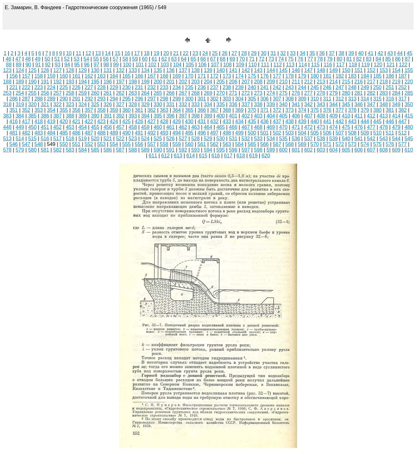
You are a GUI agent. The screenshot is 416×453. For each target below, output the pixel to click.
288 (38, 98)
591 (170, 150)
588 (132, 150)
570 (315, 144)
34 (302, 53)
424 (114, 121)
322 (57, 104)
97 (96, 64)
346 (358, 104)
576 (390, 144)
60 (145, 59)
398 (195, 115)
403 (258, 115)
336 (233, 104)
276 (296, 93)
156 (13, 76)
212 (308, 81)
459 (145, 127)
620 (266, 155)
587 (120, 150)
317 (402, 98)
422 (89, 121)
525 (158, 138)
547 (26, 144)
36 (322, 53)
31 (273, 53)
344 (333, 104)
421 (76, 121)
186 (390, 76)
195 (95, 81)
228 (101, 87)
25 (215, 53)
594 (208, 150)
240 (252, 87)
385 (32, 115)
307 (277, 98)
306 (264, 98)
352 (26, 110)
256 (45, 93)
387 (57, 115)
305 (252, 98)
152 (371, 70)
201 (170, 81)
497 (214, 133)
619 (253, 155)
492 (151, 133)
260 (95, 93)
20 (166, 53)
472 (308, 127)
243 (289, 87)
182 (340, 76)
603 (321, 150)
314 (365, 98)
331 (170, 104)
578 (7, 150)
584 (82, 150)
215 (346, 81)
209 (270, 81)
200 (158, 81)
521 (108, 138)
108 (227, 64)
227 (89, 87)
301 (202, 98)
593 (195, 150)
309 (302, 98)
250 (377, 87)
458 (132, 127)
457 (120, 127)
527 (183, 138)
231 (139, 87)
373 (289, 110)
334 (208, 104)
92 (48, 64)
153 (383, 70)
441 (327, 121)
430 (189, 121)
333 (195, 104)
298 (164, 98)
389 (82, 115)
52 (67, 59)
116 (328, 64)
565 (252, 144)
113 (290, 64)
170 (189, 76)
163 (101, 76)
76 (300, 59)
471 (296, 127)
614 (190, 155)
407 (308, 115)
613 (178, 155)
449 (19, 127)
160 (64, 76)
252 (402, 87)
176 (264, 76)
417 (26, 121)
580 (32, 150)
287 (26, 98)
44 (400, 53)
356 (76, 110)
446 (390, 121)
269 (208, 93)
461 (170, 127)
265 (158, 93)
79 (330, 59)
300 (189, 98)
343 (321, 104)
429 (176, 121)
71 (252, 59)
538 (321, 138)
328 (132, 104)
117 (340, 64)
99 (116, 64)
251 (390, 87)
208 (258, 81)
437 (277, 121)
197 (120, 81)
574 (365, 144)
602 (308, 150)
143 (258, 70)
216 (358, 81)
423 (101, 121)
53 (77, 59)
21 (176, 53)
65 (193, 59)
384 (19, 115)
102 (152, 64)
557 (151, 144)
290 (64, 98)
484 (51, 133)
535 (283, 138)
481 (13, 133)
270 (220, 93)
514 (19, 138)
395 (158, 115)
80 (339, 59)
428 (164, 121)
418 (38, 121)
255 (32, 93)
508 (352, 133)
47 (18, 59)
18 (147, 53)
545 (409, 138)
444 (365, 121)
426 (139, 121)
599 (270, 150)
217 (371, 81)
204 (208, 81)
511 (390, 133)
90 (28, 64)
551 (76, 144)
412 (371, 115)
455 (95, 127)
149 (333, 70)
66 (203, 59)
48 (28, 59)
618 (240, 155)
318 (7, 104)
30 (263, 53)
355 (64, 110)
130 (95, 70)
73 (271, 59)
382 (402, 110)
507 (340, 133)
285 (409, 93)
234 (176, 87)
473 (321, 127)
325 (95, 104)
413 (383, 115)
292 (89, 98)
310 (315, 98)
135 (158, 70)
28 (244, 53)
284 (396, 93)
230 (126, 87)
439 (302, 121)
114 (303, 64)
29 (254, 53)
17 (137, 53)
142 (245, 70)
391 (108, 115)
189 (19, 81)
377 (340, 110)
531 (233, 138)
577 (402, 144)
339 (270, 104)
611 (153, 155)
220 (409, 81)
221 (13, 87)
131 (108, 70)
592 (183, 150)
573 (352, 144)
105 (190, 64)
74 (281, 59)
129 (82, 70)
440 (315, 121)
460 (158, 127)
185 (377, 76)
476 (358, 127)
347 (371, 104)
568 (289, 144)
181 (327, 76)
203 (195, 81)
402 (245, 115)
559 (176, 144)
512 (402, 133)
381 (390, 110)
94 (67, 64)
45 (410, 53)
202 (183, 81)
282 (371, 93)
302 (214, 98)
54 (86, 59)
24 (205, 53)
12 (88, 53)
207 (245, 81)
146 (296, 70)
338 (258, 104)
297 (151, 98)
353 (38, 110)
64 (184, 59)
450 (32, 127)
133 (132, 70)
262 (120, 93)
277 (308, 93)
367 (214, 110)
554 (114, 144)
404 (270, 115)
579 (19, 150)
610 (409, 150)
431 (202, 121)
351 (13, 110)
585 (95, 150)
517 (57, 138)
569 (302, 144)
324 (82, 104)
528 (195, 138)
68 (222, 59)
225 (64, 87)
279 (333, 93)
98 (106, 64)
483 (38, 133)
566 (264, 144)
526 (170, 138)
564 (239, 144)
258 (70, 93)
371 (264, 110)
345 (346, 104)
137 (183, 70)
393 (132, 115)
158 (38, 76)
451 (45, 127)
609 (396, 150)
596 (233, 150)
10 (69, 53)
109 (240, 64)
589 (145, 150)
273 (258, 93)
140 (220, 70)
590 (158, 150)
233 (164, 87)
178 (289, 76)
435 (252, 121)
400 (220, 115)
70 (242, 59)
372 (277, 110)
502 (277, 133)
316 (390, 98)
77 (310, 59)
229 (114, 87)
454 (82, 127)
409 (333, 115)
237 (214, 87)
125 (32, 70)
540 (346, 138)
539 (333, 138)
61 (154, 59)
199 (145, 81)
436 (264, 121)
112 (277, 64)
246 (327, 87)
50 (47, 59)
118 (353, 64)
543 (383, 138)
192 (57, 81)
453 (70, 127)
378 (352, 110)
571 (327, 144)
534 (270, 138)
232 (151, 87)
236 (202, 87)
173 (227, 76)
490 (126, 133)
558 (164, 144)
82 (359, 59)
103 (164, 64)
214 (333, 81)
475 (346, 127)
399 (208, 115)
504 (302, 133)
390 (95, 115)
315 (377, 98)
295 (126, 98)
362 (151, 110)
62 (164, 59)
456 (108, 127)
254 (19, 93)
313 (352, 98)
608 (383, 150)
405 (283, 115)
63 (174, 59)
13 (98, 53)
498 (227, 133)
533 (258, 138)
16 (127, 53)
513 (7, 138)
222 (26, 87)
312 (340, 98)
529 (208, 138)
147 (308, 70)
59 (135, 59)
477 (371, 127)
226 (76, 87)
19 (156, 53)
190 (32, 81)
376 (327, 110)
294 (114, 98)
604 (333, 150)
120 (378, 64)
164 (114, 76)
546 (13, 144)
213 (321, 81)
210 (283, 81)
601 (296, 150)
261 (108, 93)
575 (377, 144)
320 (32, 104)
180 (315, 76)
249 (365, 87)
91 (38, 64)
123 (7, 70)
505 (315, 133)
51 (57, 59)
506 (327, 133)
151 (358, 70)
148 (321, 70)
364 (176, 110)
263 (132, 93)
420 (64, 121)
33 (293, 53)
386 (45, 115)
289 (51, 98)
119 (365, 64)
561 (202, 144)
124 (19, 70)
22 (185, 53)
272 (245, 93)
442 (340, 121)
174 (239, 76)
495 (189, 133)
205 (220, 81)
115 (315, 64)
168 (164, 76)
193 (70, 81)
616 (215, 155)
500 (252, 133)
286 (13, 98)
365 (189, 110)
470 (283, 127)
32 (283, 53)
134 (145, 70)
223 (38, 87)
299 (176, 98)
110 (252, 64)
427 (151, 121)
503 (289, 133)
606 (358, 150)
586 (108, 150)
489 (114, 133)
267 (183, 93)
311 (327, 98)
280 (346, 93)
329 (145, 104)
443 (352, 121)
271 (233, 93)
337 (245, 104)
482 (26, 133)
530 (220, 138)
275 (283, 93)
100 (127, 64)
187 (402, 76)
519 (82, 138)
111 (265, 64)
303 (227, 98)
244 (302, 87)
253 (7, 93)
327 (120, 104)
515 (32, 138)
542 (371, 138)
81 (349, 59)
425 (126, 121)
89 (18, 64)
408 (321, 115)
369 (239, 110)
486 (76, 133)
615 (203, 155)
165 (126, 76)
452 (57, 127)
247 (340, 87)
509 (365, 133)
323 (70, 104)
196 (108, 81)
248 (352, 87)
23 (195, 53)
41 (370, 53)
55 (96, 59)
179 (302, 76)
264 (145, 93)
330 (158, 104)
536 (296, 138)
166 (139, 76)
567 (277, 144)
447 (402, 121)
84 (378, 59)
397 (183, 115)
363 (164, 110)
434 (239, 121)
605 (346, 150)
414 (396, 115)
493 (164, 133)
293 (101, 98)
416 (13, 121)
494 (176, 133)
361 (139, 110)
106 (202, 64)
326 (108, 104)
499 (239, 133)
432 (214, 121)
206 (233, 81)
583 (70, 150)
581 (45, 150)
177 (277, 76)
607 (371, 150)
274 (270, 93)
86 (398, 59)
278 (321, 93)
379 (365, 110)
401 (233, 115)
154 (396, 70)
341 (296, 104)
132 (120, 70)
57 (115, 59)
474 (333, 127)
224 (51, 87)
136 (170, 70)
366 (202, 110)
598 (258, 150)
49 (37, 59)
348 (383, 104)
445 (377, 121)
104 (177, 64)
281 (358, 93)
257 (57, 93)
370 (252, 110)
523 (132, 138)
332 (183, 104)
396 (170, 115)
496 (202, 133)
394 (145, 115)
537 (308, 138)
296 (139, 98)
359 (114, 110)
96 (87, 64)
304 (239, 98)
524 (145, 138)
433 (227, 121)
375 (315, 110)
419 (51, 121)
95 (77, 64)
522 (120, 138)
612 (165, 155)
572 (340, 144)
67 (213, 59)
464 (208, 127)
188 (7, 81)
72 (261, 59)
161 (76, 76)
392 (120, 115)
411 (358, 115)
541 (358, 138)
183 (352, 76)
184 (365, 76)
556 (139, 144)
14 (108, 53)
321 (45, 104)
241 (264, 87)
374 (302, 110)
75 (291, 59)
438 (289, 121)
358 (101, 110)
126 (45, 70)
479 (396, 127)
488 (101, 133)
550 (64, 144)
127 (57, 70)
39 (351, 53)
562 (214, 144)
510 (377, 133)
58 (125, 59)
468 (258, 127)
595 (220, 150)
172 (214, 76)
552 (89, 144)
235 (189, 87)
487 (89, 133)
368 (227, 110)
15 (117, 53)
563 (227, 144)
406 (296, 115)
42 (380, 53)
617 (228, 155)
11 (78, 53)
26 (225, 53)
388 (70, 115)
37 (332, 53)
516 (45, 138)
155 (409, 70)
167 (151, 76)
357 (89, 110)
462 (183, 127)
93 (57, 64)
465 (220, 127)
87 (407, 59)
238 (227, 87)
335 (220, 104)
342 (308, 104)
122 (403, 64)
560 (189, 144)
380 (377, 110)
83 (368, 59)
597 (245, 150)
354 (51, 110)
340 (283, 104)
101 (139, 64)
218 (383, 81)
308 (289, 98)
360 (126, 110)
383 (7, 115)
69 (232, 59)
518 (70, 138)
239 (239, 87)
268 (195, 93)
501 (264, 133)
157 (26, 76)
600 (283, 150)
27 (234, 53)
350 (409, 104)
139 (208, 70)
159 (51, 76)
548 (38, 144)
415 (409, 115)
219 (396, 81)
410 (346, 115)
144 (270, 70)
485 (64, 133)
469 (270, 127)
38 (341, 53)
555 (126, 144)
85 (388, 59)
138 (195, 70)
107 (215, 64)
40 (361, 53)
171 (202, 76)
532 (245, 138)
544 (396, 138)
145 (283, 70)
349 (396, 104)
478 (383, 127)
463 (195, 127)
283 (383, 93)
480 (409, 127)
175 (252, 76)
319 (19, 104)
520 (95, 138)
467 (245, 127)
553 (101, 144)
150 (346, 70)
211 (296, 81)
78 (320, 59)
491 (139, 133)
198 (132, 81)
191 (45, 81)
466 (233, 127)
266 (170, 93)
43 (390, 53)
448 (7, 127)
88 (9, 64)
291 (76, 98)
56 (106, 59)
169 (176, 76)
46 (8, 59)
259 (82, 93)
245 (315, 87)
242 (277, 87)
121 (390, 64)
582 (57, 150)
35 (312, 53)
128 (70, 70)
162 (89, 76)
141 (233, 70)
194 (82, 81)
